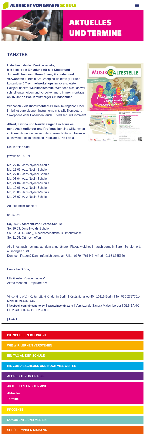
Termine (13, 399)
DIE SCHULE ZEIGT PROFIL (27, 335)
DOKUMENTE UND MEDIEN (27, 419)
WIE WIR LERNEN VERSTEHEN (29, 345)
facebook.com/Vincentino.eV (27, 305)
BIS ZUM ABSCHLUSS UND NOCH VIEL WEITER (41, 365)
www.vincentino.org (60, 305)
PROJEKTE (15, 409)
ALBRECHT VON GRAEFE (26, 376)
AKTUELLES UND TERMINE (27, 386)
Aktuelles (14, 393)
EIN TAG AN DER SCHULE (26, 355)
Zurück (13, 319)
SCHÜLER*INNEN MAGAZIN (27, 430)
